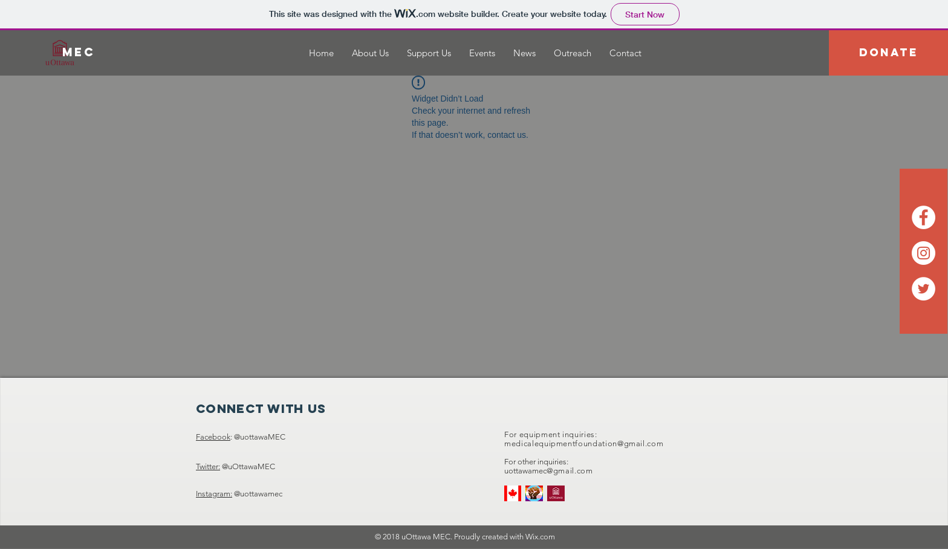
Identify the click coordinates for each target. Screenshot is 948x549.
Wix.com (540, 536)
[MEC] (78, 53)
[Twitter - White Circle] (923, 288)
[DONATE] (888, 53)
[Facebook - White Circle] (923, 217)
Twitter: (208, 466)
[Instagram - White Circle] (923, 253)
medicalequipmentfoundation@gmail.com (583, 443)
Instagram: (214, 493)
